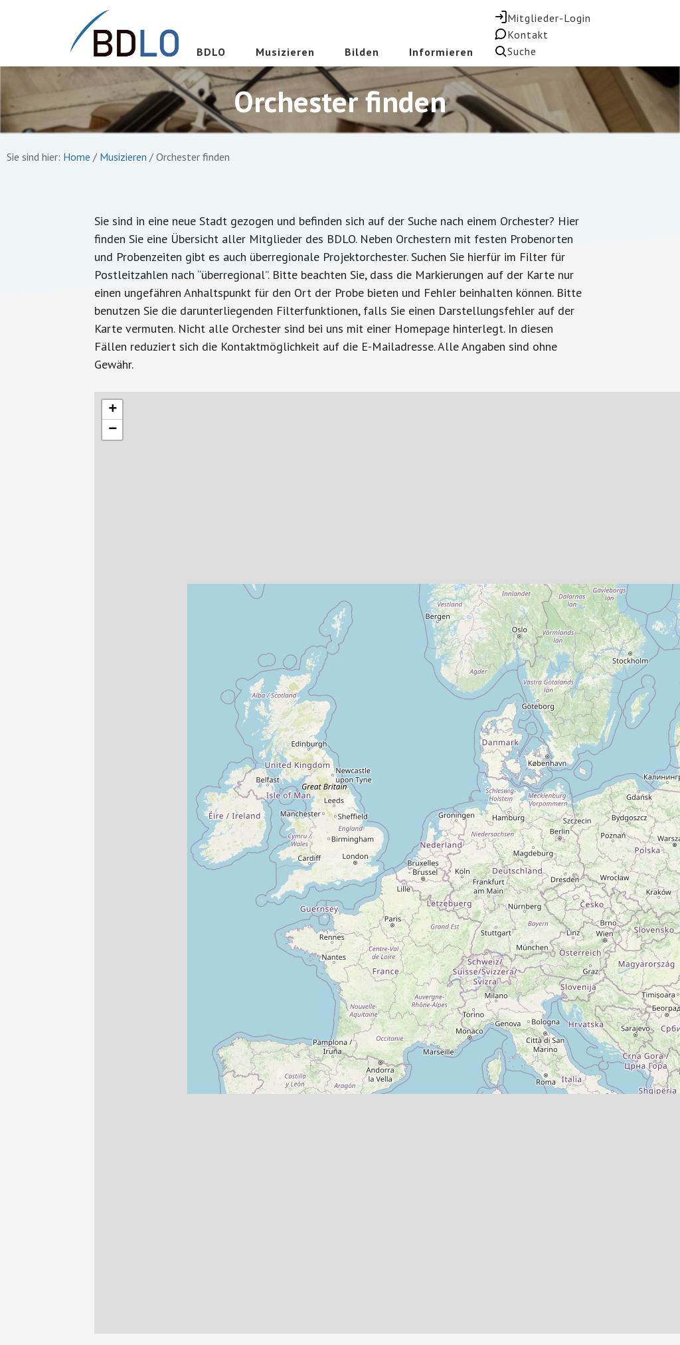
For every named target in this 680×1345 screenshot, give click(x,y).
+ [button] (112, 410)
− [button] (112, 430)
